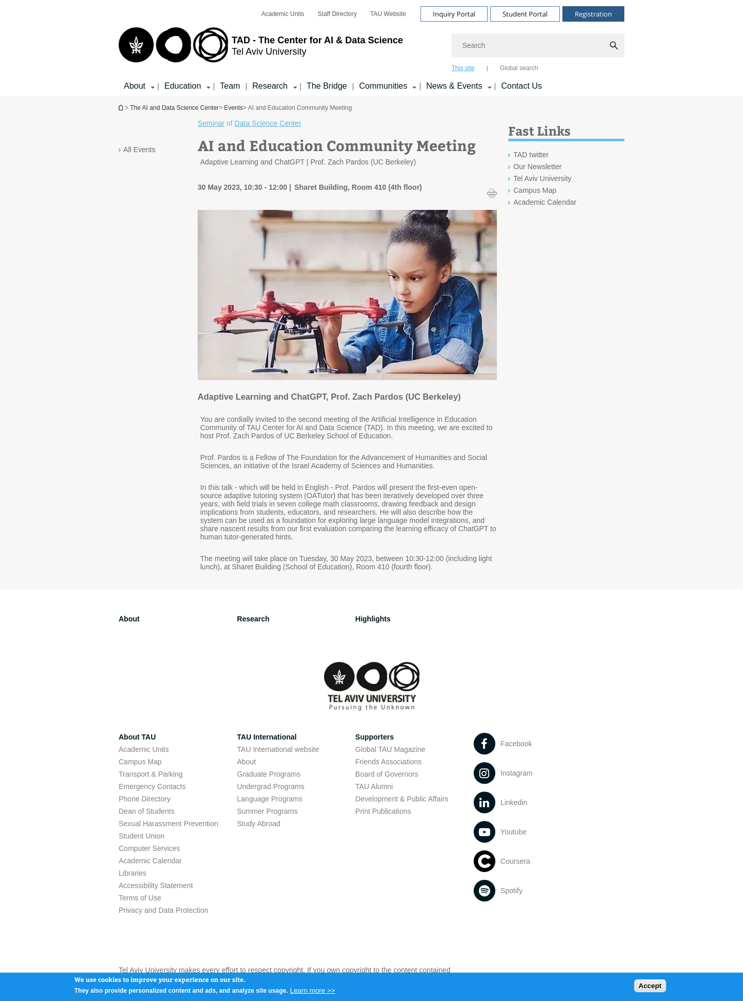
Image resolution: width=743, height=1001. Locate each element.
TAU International (267, 737)
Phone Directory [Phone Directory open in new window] (144, 799)
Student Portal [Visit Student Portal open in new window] (525, 14)
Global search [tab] (519, 68)
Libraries (133, 873)
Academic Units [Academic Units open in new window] (282, 14)
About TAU (137, 737)
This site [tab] (463, 68)
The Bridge (326, 85)
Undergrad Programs (270, 786)
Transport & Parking (151, 774)
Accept (650, 988)
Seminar (211, 123)
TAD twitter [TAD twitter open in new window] (530, 155)
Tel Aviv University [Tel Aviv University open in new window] (542, 178)
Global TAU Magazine (391, 749)
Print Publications (383, 811)
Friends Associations (389, 762)
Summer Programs (267, 811)
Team (230, 85)
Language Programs (269, 799)
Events (233, 107)
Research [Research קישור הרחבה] (269, 85)
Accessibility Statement (156, 885)
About (246, 762)
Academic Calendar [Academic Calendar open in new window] (544, 202)
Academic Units (144, 749)
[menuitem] (282, 14)
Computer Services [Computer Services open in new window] (149, 848)
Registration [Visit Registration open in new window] (593, 14)
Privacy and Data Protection (163, 910)
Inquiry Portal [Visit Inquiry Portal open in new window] (454, 14)
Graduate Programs (268, 774)
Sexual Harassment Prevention (168, 823)
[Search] (537, 45)
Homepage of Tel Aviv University (121, 107)
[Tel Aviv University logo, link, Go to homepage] (261, 49)
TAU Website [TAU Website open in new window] (388, 14)
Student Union (142, 836)
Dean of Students (146, 811)
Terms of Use (140, 898)
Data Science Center (268, 123)
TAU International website (278, 749)
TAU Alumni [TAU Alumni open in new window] (374, 786)
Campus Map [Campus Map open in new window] (534, 190)
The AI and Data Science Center (174, 107)
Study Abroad (258, 823)
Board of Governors (387, 774)
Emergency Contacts (152, 786)
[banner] (371, 48)
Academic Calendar (150, 861)
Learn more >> (312, 993)
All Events (139, 149)
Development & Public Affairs (402, 799)
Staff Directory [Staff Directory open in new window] (337, 14)
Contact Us (521, 85)
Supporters (375, 737)
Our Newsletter (537, 166)
